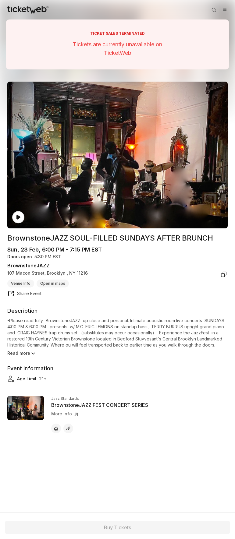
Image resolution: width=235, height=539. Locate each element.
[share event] (24, 294)
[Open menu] (225, 10)
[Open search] (214, 10)
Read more (21, 354)
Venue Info (20, 283)
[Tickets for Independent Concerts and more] (27, 10)
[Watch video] (18, 217)
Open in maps (52, 283)
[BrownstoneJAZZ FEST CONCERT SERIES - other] (68, 428)
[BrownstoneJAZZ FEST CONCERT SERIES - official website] (56, 428)
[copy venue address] (224, 274)
